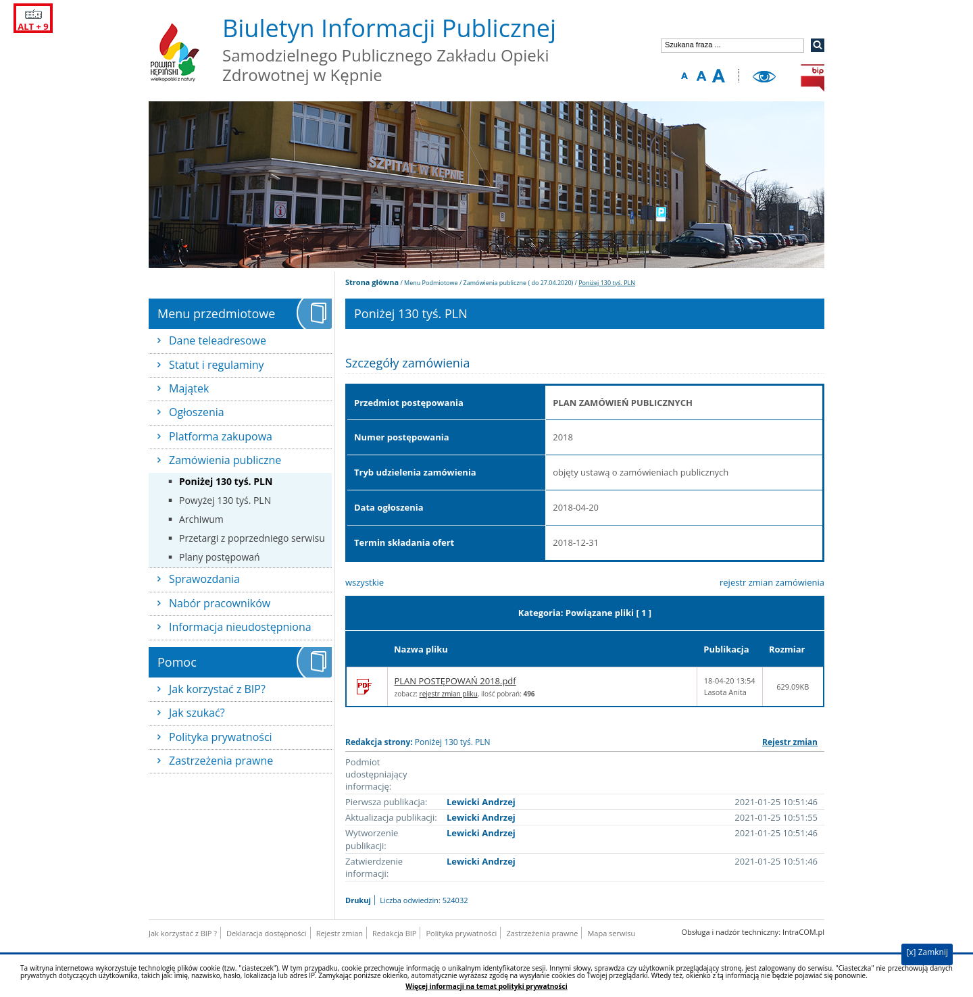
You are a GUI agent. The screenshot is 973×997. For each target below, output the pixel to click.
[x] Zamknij (927, 952)
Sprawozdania (204, 578)
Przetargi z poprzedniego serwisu (252, 538)
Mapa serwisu (611, 933)
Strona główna (372, 282)
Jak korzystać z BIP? (217, 689)
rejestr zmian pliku (449, 693)
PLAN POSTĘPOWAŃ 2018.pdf (455, 681)
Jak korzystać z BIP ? (183, 933)
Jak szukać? (197, 712)
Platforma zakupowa (220, 436)
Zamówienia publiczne (225, 460)
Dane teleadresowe (217, 340)
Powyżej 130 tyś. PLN (225, 500)
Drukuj (358, 900)
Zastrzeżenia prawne (221, 760)
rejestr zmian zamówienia (772, 582)
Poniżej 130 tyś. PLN (225, 481)
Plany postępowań (219, 557)
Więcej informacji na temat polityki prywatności (486, 986)
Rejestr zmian (790, 742)
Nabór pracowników (219, 603)
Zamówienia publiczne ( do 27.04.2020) (519, 282)
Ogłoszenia (196, 412)
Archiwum (201, 519)
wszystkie (364, 582)
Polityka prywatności (220, 737)
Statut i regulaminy (216, 364)
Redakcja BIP (394, 933)
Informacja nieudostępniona (240, 626)
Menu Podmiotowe (431, 282)
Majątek (189, 388)
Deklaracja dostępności (266, 933)
